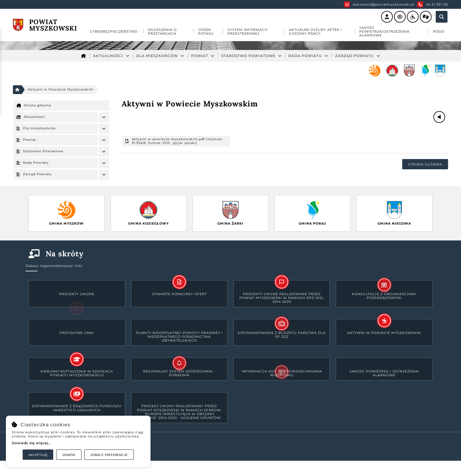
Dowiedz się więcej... (31, 443)
